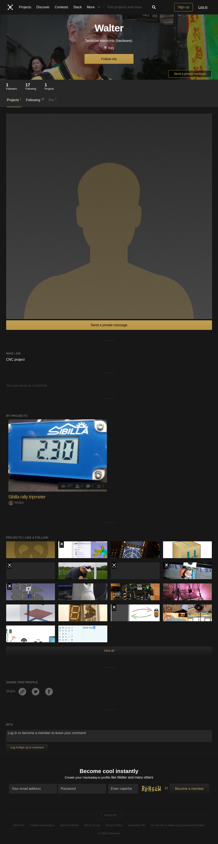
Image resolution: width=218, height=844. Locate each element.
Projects (25, 7)
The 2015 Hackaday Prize (61, 544)
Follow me (109, 59)
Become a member (189, 789)
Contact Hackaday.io (42, 825)
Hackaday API (136, 825)
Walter (16, 502)
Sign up (183, 7)
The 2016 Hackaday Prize (9, 565)
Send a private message (190, 73)
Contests (61, 7)
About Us (18, 825)
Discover (43, 7)
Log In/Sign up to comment (27, 747)
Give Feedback (69, 825)
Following (35, 100)
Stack (77, 7)
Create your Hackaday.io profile (87, 777)
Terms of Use (92, 825)
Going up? (108, 815)
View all (109, 650)
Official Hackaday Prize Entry (9, 586)
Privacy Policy (114, 825)
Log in (203, 7)
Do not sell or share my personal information (178, 825)
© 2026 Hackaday (109, 833)
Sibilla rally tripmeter (27, 496)
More (94, 7)
